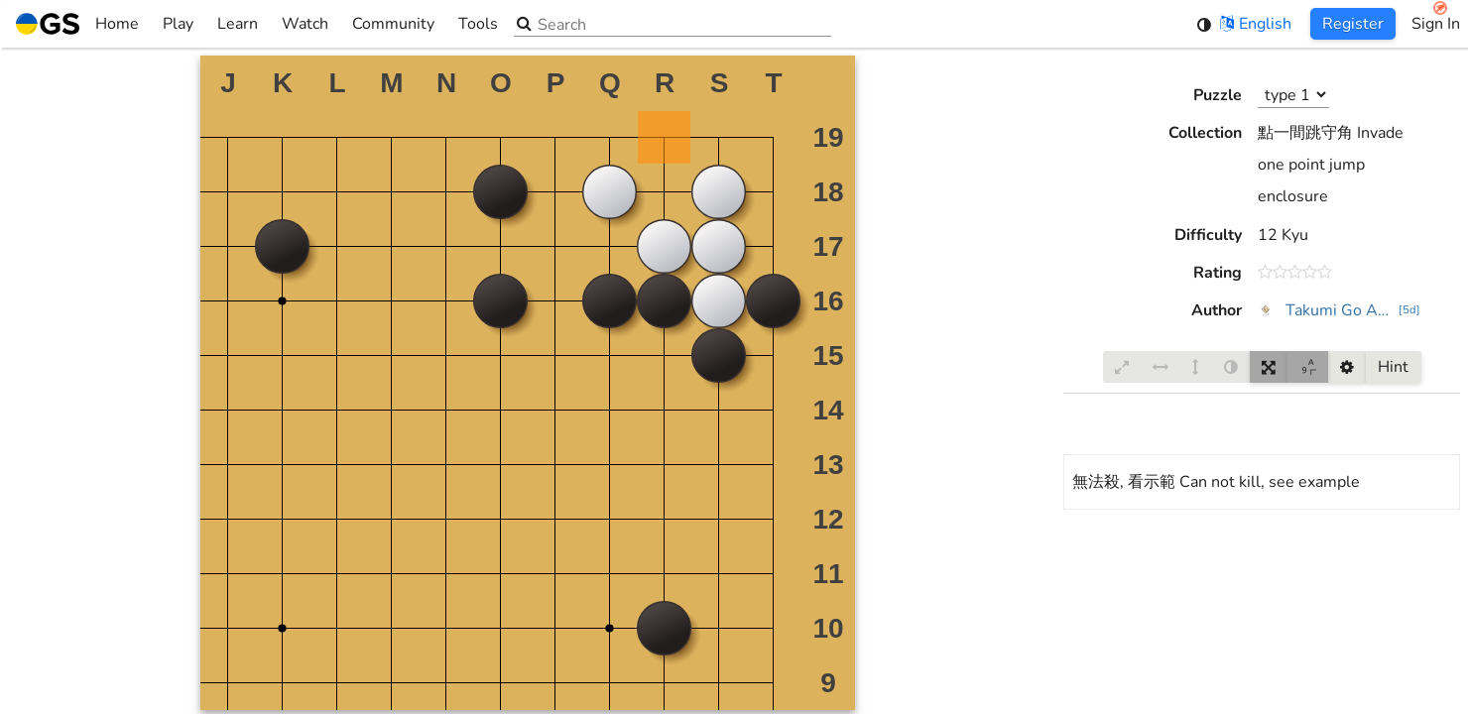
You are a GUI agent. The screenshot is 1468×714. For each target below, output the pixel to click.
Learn (237, 24)
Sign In (1435, 24)
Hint (1393, 367)
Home (77, 24)
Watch (305, 24)
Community (393, 24)
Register (1353, 24)
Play (178, 24)
